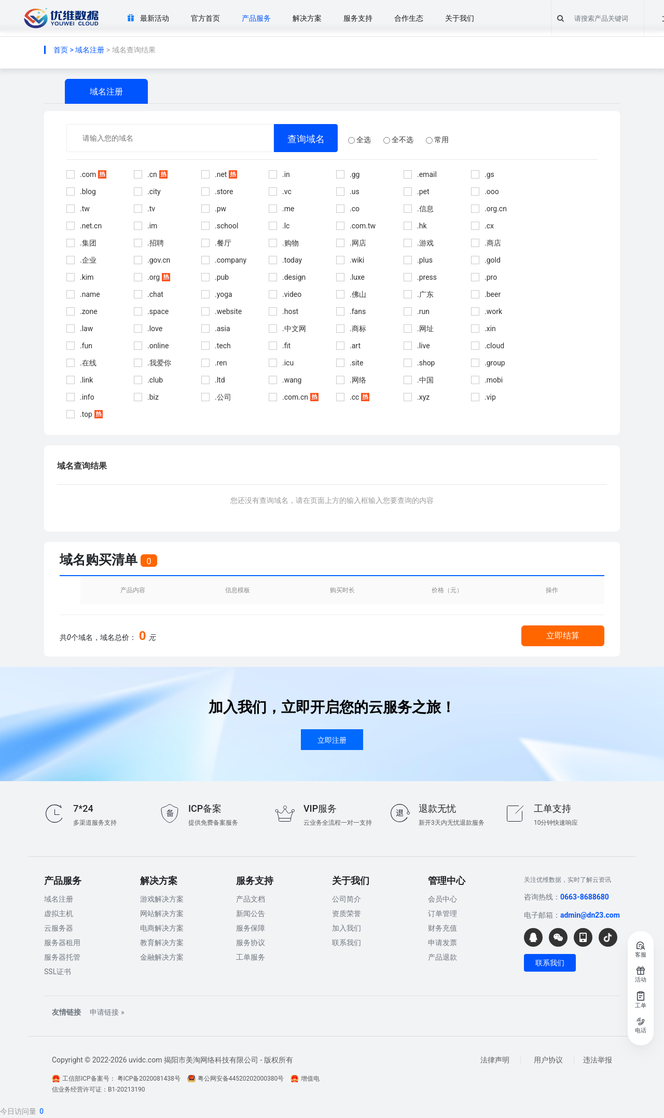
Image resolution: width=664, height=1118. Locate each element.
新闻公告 (250, 913)
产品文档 (250, 899)
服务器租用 (62, 942)
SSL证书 (57, 971)
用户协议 (548, 1060)
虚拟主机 (58, 913)
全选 (359, 139)
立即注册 (332, 740)
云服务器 (58, 928)
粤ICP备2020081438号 (149, 1078)
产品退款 (442, 957)
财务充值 (442, 928)
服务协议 (250, 942)
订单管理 (442, 913)
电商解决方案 (162, 928)
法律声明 (494, 1060)
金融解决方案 (162, 957)
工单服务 (250, 957)
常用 (437, 139)
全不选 (398, 139)
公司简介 (346, 899)
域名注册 (89, 50)
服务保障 (250, 928)
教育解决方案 (162, 942)
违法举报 (597, 1060)
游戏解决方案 (162, 899)
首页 (60, 50)
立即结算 (562, 635)
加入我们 (346, 928)
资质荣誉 (346, 913)
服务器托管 (62, 957)
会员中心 (442, 899)
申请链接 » (107, 1012)
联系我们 (346, 942)
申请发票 (442, 942)
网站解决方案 (162, 913)
